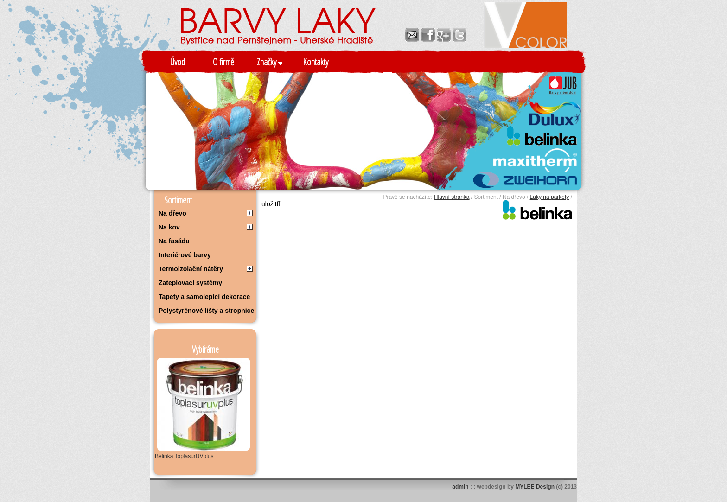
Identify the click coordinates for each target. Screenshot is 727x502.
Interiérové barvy (185, 255)
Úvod (177, 62)
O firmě (223, 62)
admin (460, 486)
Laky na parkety (549, 197)
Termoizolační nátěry (191, 269)
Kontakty (315, 62)
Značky (269, 62)
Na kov (169, 227)
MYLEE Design (535, 486)
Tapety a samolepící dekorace (204, 296)
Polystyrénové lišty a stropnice (206, 310)
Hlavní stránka (452, 197)
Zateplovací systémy (190, 282)
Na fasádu (174, 241)
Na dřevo (172, 213)
